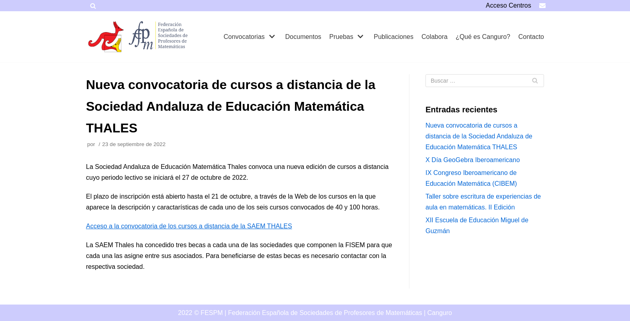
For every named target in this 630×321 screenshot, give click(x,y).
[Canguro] (106, 36)
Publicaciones (393, 36)
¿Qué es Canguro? (483, 36)
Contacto (531, 36)
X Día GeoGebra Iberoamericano (472, 159)
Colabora (434, 36)
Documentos (303, 36)
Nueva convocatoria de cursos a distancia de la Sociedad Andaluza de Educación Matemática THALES (478, 136)
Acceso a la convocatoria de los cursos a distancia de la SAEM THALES (189, 226)
